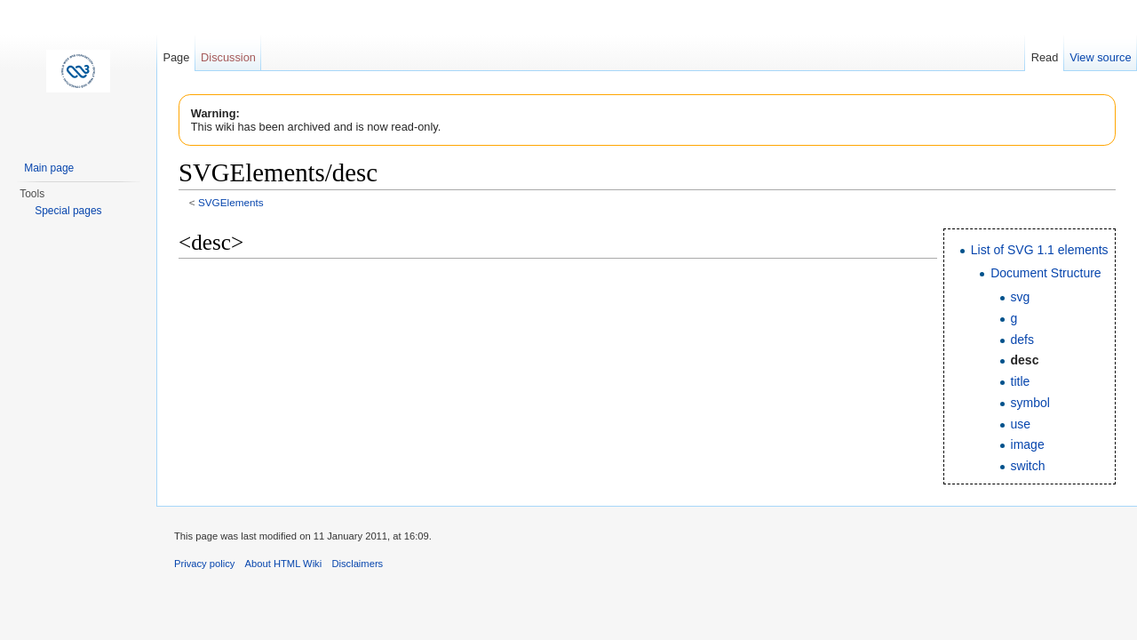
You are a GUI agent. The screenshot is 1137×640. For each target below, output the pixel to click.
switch (1028, 466)
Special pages (68, 210)
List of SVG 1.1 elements (1040, 250)
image (1028, 444)
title (1020, 381)
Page (176, 57)
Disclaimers (357, 563)
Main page (49, 168)
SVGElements (231, 202)
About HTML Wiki (283, 563)
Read (1045, 57)
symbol (1030, 403)
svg (1020, 297)
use (1021, 424)
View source (1100, 57)
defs (1022, 339)
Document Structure (1045, 273)
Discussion (228, 57)
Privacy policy (204, 563)
